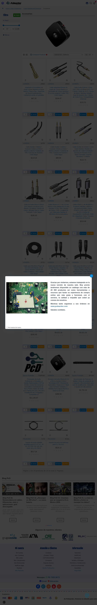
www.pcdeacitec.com (59, 306)
